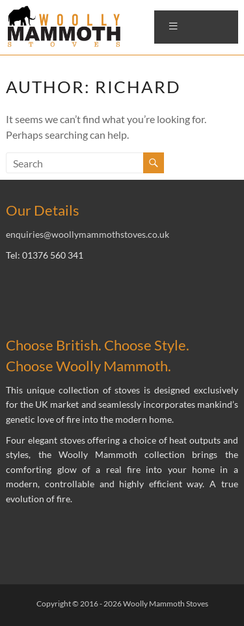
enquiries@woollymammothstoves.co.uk (87, 234)
